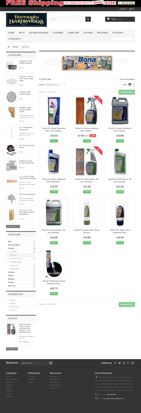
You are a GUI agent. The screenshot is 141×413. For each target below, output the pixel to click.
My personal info (55, 385)
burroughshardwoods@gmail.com (114, 398)
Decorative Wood (38, 32)
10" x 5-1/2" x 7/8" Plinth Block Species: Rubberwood (27, 212)
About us (13, 300)
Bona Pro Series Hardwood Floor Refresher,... (54, 180)
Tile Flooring (14, 265)
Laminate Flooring (15, 262)
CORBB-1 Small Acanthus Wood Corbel (25, 109)
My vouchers (54, 388)
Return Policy (14, 306)
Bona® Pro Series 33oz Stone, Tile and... (87, 231)
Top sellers (14, 55)
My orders (53, 376)
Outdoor (117, 32)
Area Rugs (13, 252)
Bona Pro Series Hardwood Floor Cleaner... (120, 129)
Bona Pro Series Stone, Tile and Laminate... (87, 180)
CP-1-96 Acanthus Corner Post (26, 128)
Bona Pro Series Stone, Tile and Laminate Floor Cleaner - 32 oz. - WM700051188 (25, 328)
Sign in (131, 9)
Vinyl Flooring (14, 269)
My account (55, 373)
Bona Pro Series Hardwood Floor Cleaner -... (87, 129)
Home (11, 32)
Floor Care (13, 255)
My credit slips (55, 379)
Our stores (13, 310)
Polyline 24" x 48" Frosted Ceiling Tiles (26, 162)
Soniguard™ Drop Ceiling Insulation (25, 62)
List (133, 85)
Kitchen (88, 32)
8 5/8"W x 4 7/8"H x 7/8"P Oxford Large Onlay (26, 78)
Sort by (41, 85)
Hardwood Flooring (16, 258)
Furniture (73, 32)
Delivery (12, 303)
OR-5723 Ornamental (27, 194)
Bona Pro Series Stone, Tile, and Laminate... (54, 231)
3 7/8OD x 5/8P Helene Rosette (25, 93)
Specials (12, 318)
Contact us (123, 9)
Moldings (102, 32)
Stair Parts (14, 38)
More (45, 66)
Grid (130, 85)
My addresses (55, 382)
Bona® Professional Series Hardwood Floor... (54, 282)
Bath (21, 32)
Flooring (58, 32)
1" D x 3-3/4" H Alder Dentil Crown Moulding (27, 177)
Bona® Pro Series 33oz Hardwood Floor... (120, 231)
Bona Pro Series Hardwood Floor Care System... (54, 129)
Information (15, 294)
